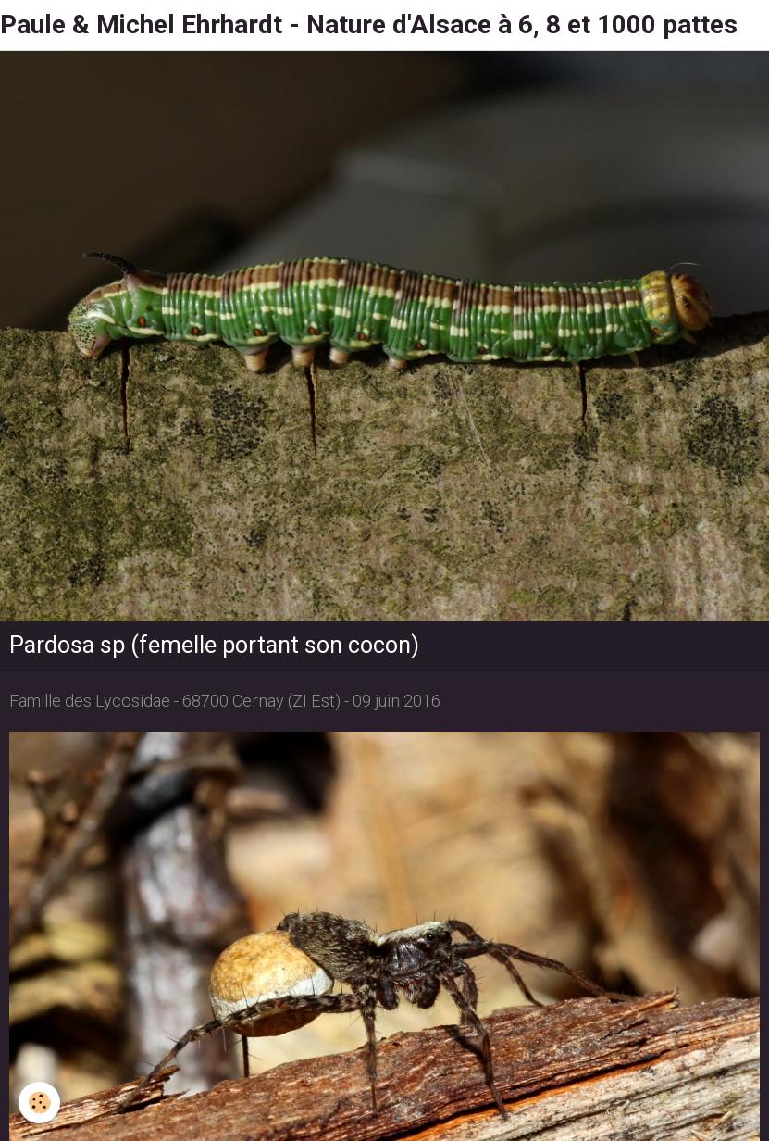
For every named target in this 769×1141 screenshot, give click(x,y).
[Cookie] (39, 1102)
